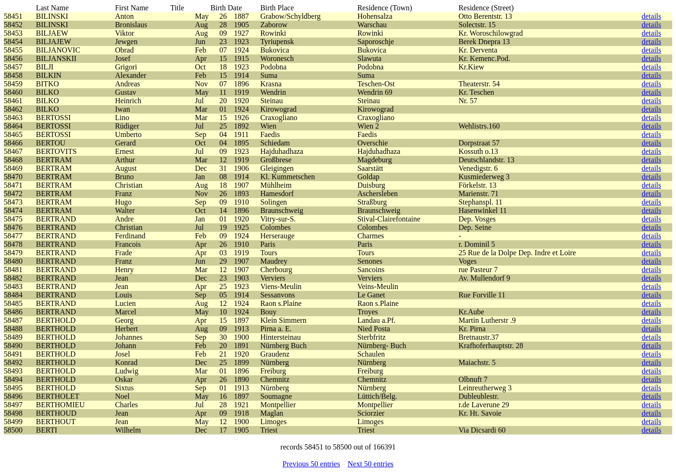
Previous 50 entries (311, 464)
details (651, 16)
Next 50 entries (370, 464)
